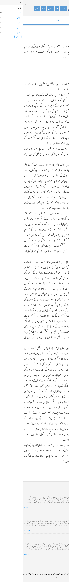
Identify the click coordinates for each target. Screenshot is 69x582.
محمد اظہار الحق (53, 8)
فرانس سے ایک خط (61, 536)
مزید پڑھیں (4, 506)
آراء (20, 8)
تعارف (40, 8)
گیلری (14, 8)
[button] (2, 28)
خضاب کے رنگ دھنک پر (60, 513)
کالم (34, 8)
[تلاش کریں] (2, 5)
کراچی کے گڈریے (62, 490)
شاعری (27, 8)
